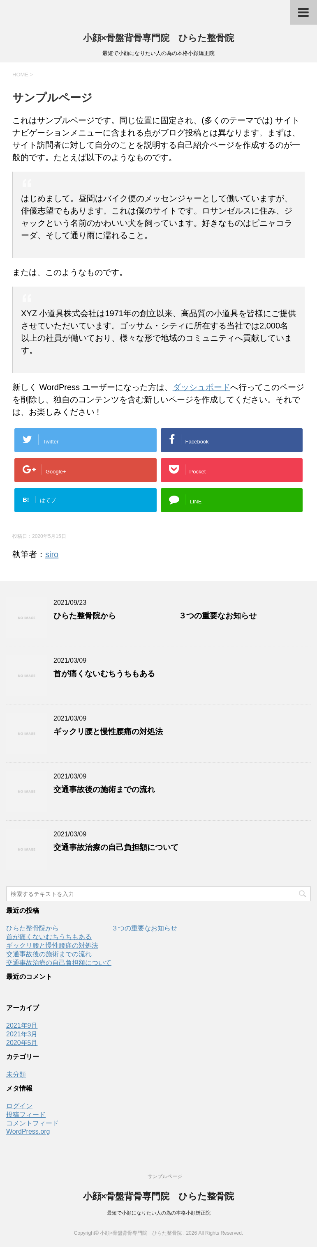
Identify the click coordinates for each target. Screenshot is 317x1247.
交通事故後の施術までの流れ (104, 789)
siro (51, 554)
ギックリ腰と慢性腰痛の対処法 (108, 731)
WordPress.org (28, 1131)
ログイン (19, 1105)
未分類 (16, 1074)
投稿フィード (26, 1114)
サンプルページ (165, 1176)
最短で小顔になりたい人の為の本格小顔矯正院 (159, 1213)
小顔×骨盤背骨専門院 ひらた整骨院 (158, 38)
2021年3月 (22, 1034)
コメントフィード (32, 1123)
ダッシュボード (201, 387)
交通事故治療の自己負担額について (115, 847)
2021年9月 (22, 1025)
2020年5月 (22, 1042)
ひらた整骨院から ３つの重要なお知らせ (155, 615)
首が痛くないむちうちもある (104, 673)
